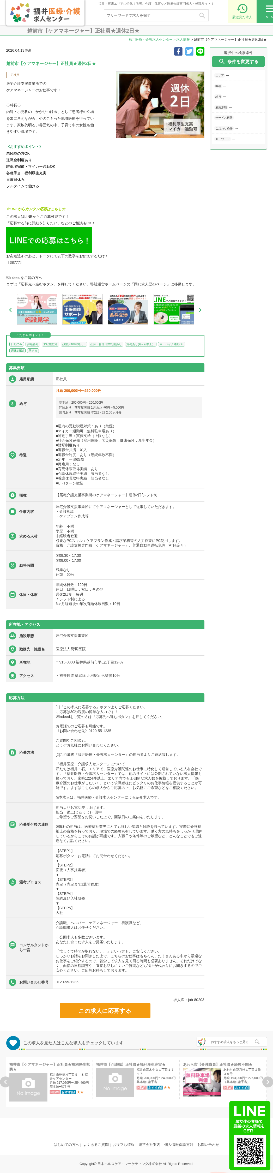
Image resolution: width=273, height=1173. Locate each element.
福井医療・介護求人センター (151, 39)
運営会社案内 (149, 1144)
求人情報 (183, 39)
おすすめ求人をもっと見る (229, 1042)
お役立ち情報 (124, 1144)
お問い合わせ (208, 1144)
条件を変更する (238, 61)
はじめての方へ (66, 1144)
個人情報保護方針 (178, 1144)
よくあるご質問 (96, 1144)
